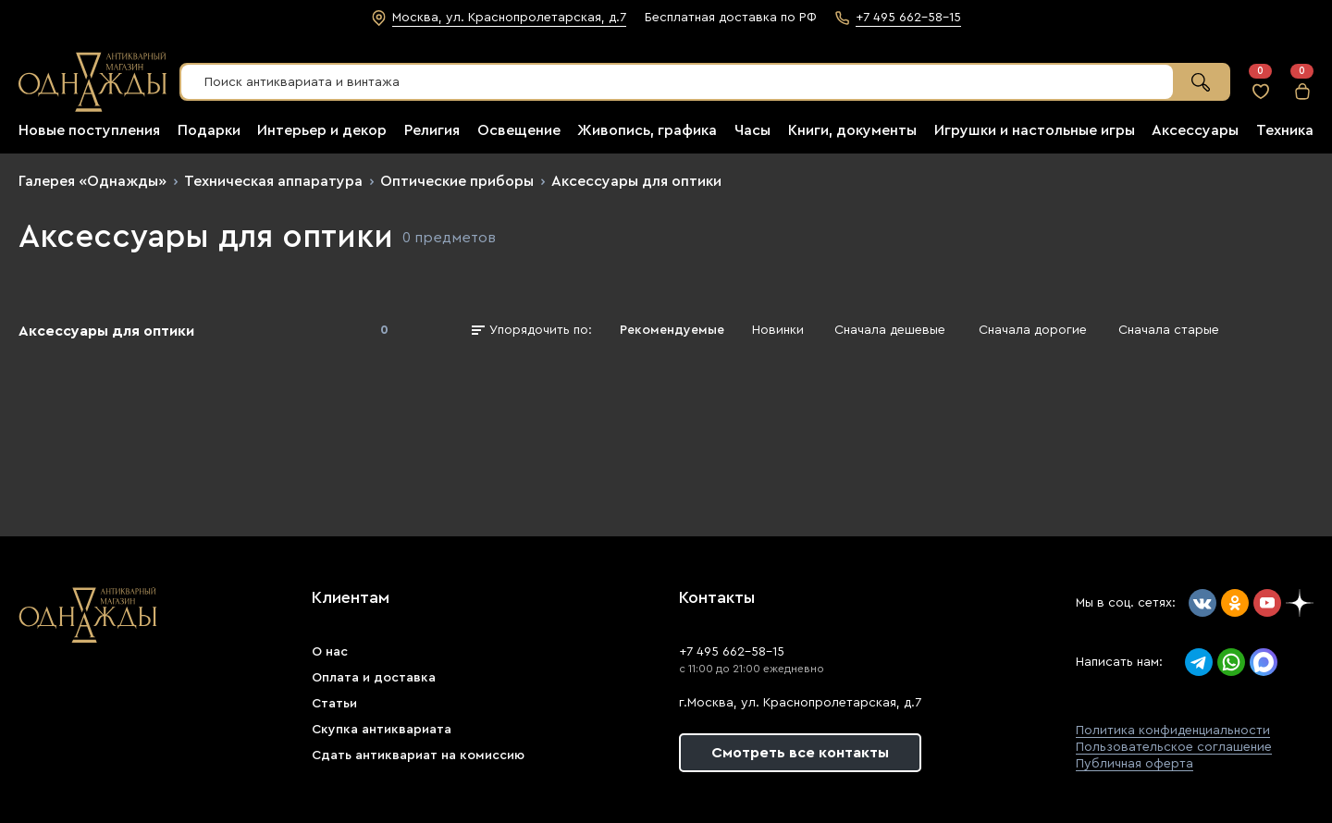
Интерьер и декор (322, 130)
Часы (752, 130)
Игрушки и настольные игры (1034, 130)
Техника (1285, 130)
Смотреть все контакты (800, 752)
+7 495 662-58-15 (731, 651)
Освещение (519, 130)
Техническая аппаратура (273, 181)
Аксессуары (1195, 130)
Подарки (209, 130)
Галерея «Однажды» (92, 181)
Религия (432, 130)
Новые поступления (89, 130)
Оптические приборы (457, 181)
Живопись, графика (647, 130)
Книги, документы (852, 130)
